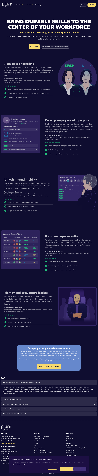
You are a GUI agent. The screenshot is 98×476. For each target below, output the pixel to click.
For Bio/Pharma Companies (9, 456)
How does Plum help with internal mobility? (15, 404)
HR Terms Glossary (39, 450)
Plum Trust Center (71, 445)
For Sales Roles (5, 449)
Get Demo (92, 4)
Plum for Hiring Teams (7, 436)
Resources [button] (29, 5)
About (68, 436)
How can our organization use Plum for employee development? (21, 382)
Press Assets (70, 441)
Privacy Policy (70, 453)
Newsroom (69, 438)
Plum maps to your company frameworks (55, 46)
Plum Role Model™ (6, 441)
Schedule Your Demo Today (49, 366)
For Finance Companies (8, 454)
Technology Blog (39, 448)
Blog (35, 445)
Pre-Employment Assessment (9, 451)
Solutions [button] (19, 5)
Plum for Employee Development (11, 438)
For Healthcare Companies (8, 458)
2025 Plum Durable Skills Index (43, 453)
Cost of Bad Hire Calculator (41, 436)
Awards (68, 443)
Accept (66, 469)
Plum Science (38, 441)
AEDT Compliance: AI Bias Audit (75, 448)
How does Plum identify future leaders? (14, 414)
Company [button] (38, 5)
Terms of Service (71, 455)
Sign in (83, 4)
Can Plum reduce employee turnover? (14, 409)
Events (36, 443)
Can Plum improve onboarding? (12, 399)
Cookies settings (52, 469)
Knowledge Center (39, 438)
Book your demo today (8, 443)
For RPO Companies (7, 461)
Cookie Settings (70, 450)
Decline (80, 469)
